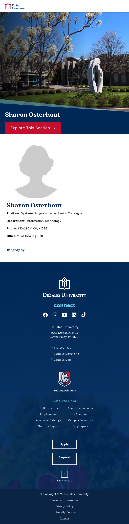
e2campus (80, 414)
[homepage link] (15, 6)
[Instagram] (55, 316)
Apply (64, 445)
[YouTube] (64, 316)
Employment (48, 414)
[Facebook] (45, 316)
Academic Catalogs (48, 420)
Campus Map (62, 360)
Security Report (48, 426)
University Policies (64, 512)
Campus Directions (66, 354)
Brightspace (80, 426)
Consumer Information (64, 500)
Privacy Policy (64, 506)
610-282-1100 (62, 348)
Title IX (64, 518)
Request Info (64, 459)
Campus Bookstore (80, 420)
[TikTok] (83, 316)
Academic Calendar (80, 408)
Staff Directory (48, 408)
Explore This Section (33, 128)
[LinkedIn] (74, 316)
